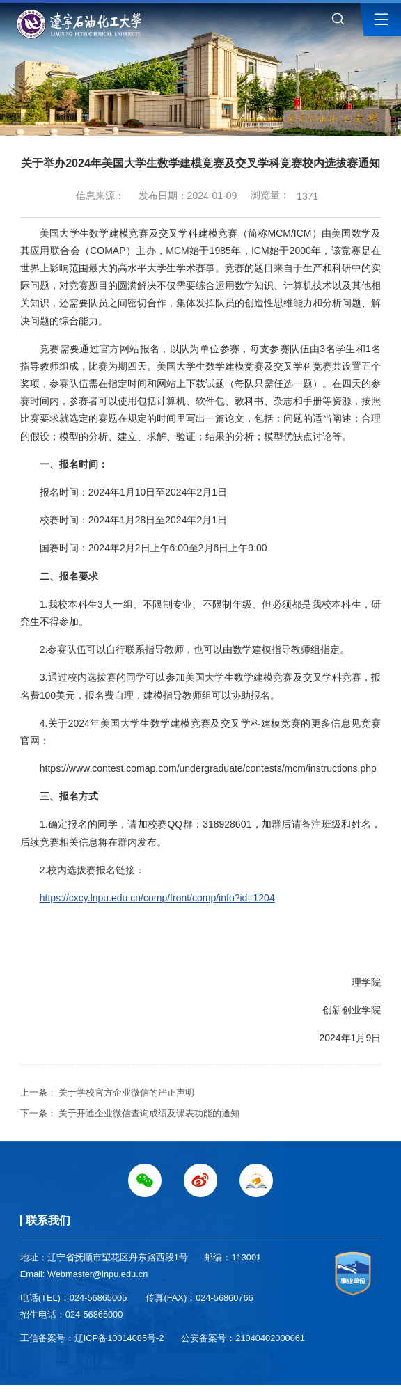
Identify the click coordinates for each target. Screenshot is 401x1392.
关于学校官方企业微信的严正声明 (126, 1092)
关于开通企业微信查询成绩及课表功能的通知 (148, 1113)
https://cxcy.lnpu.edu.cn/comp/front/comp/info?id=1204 (157, 897)
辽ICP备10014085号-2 (119, 1338)
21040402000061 (270, 1338)
